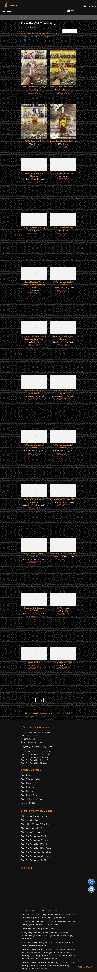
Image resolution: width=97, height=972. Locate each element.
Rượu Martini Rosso (63, 173)
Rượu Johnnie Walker (30, 779)
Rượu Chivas (26, 775)
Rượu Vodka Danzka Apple (63, 553)
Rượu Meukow (27, 791)
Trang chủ (26, 18)
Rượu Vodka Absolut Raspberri (34, 391)
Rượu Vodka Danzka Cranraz (34, 609)
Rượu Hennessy (28, 787)
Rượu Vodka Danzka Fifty (63, 499)
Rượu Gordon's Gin (34, 141)
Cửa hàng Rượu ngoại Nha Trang (35, 757)
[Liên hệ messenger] (91, 889)
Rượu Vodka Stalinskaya (34, 86)
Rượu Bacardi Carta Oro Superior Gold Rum (34, 337)
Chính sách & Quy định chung (34, 816)
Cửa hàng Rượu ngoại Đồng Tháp (36, 754)
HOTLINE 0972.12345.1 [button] (13, 11)
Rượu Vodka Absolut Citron (34, 446)
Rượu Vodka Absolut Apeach (34, 500)
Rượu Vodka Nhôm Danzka (34, 174)
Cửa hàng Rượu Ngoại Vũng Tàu (35, 760)
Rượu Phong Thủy (29, 795)
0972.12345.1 (29, 739)
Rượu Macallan (27, 783)
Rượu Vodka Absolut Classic (63, 283)
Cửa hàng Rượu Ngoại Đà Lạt (34, 763)
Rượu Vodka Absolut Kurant (63, 391)
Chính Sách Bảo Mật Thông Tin (35, 824)
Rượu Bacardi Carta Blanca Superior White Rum (34, 285)
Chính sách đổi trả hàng (31, 832)
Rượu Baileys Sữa (63, 662)
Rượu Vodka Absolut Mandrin (63, 337)
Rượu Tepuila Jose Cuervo (63, 141)
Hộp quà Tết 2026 (29, 803)
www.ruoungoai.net (33, 742)
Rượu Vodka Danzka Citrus (34, 554)
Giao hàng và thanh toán (32, 828)
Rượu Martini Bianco (63, 227)
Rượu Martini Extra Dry (34, 227)
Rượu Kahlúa (34, 662)
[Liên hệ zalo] (91, 882)
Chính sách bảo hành (30, 820)
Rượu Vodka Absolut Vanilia (63, 446)
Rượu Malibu (63, 608)
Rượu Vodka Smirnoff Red (63, 86)
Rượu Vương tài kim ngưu (32, 799)
